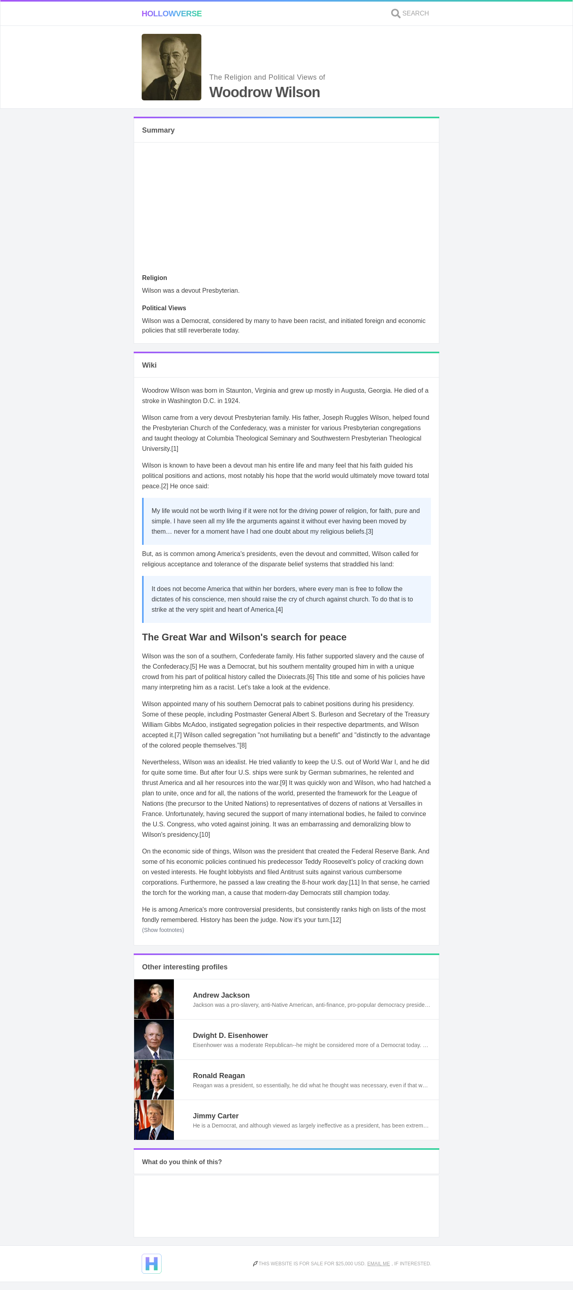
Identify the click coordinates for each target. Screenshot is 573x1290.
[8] (243, 745)
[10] (204, 834)
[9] (283, 782)
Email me (378, 1264)
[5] (193, 666)
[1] (175, 448)
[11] (354, 882)
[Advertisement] (286, 210)
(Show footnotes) (163, 930)
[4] (279, 609)
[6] (310, 676)
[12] (336, 919)
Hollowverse (172, 13)
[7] (178, 735)
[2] (164, 486)
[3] (369, 531)
